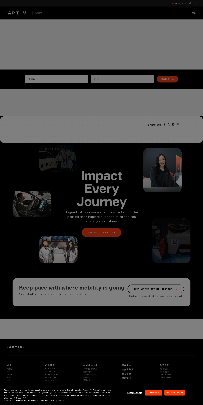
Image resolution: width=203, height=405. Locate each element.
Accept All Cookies (174, 395)
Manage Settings (134, 395)
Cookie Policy (19, 403)
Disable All (154, 395)
